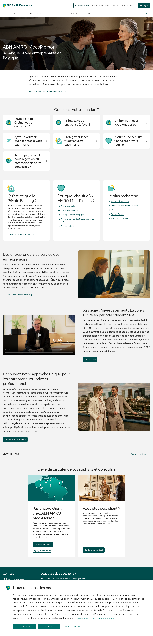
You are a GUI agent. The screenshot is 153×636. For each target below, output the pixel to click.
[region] (76, 608)
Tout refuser (49, 626)
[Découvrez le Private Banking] (26, 234)
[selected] (81, 5)
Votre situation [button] (39, 13)
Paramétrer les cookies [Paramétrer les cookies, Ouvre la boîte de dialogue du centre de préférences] (74, 626)
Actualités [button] (78, 13)
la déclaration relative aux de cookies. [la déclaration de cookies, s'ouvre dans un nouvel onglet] (94, 618)
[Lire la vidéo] (39, 335)
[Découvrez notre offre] (15, 439)
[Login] (144, 5)
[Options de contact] (94, 550)
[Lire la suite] (90, 359)
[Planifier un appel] (43, 544)
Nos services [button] (59, 13)
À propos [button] (20, 13)
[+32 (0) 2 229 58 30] (51, 551)
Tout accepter (24, 626)
